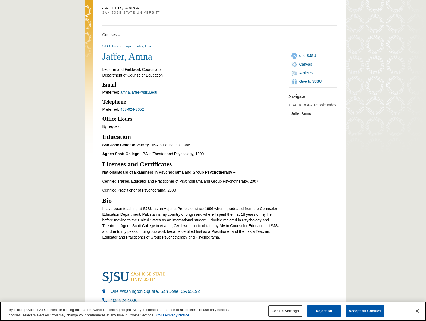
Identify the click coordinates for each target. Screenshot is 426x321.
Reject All (324, 311)
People (127, 46)
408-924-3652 (132, 109)
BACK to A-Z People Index (314, 105)
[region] (213, 311)
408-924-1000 (124, 300)
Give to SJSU (310, 81)
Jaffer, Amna (144, 46)
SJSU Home (110, 46)
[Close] (417, 311)
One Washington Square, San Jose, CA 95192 (155, 291)
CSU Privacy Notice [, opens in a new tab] (172, 315)
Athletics (306, 73)
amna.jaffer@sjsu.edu (138, 92)
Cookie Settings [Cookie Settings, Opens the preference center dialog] (285, 311)
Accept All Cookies (365, 311)
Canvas (305, 64)
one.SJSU (307, 55)
